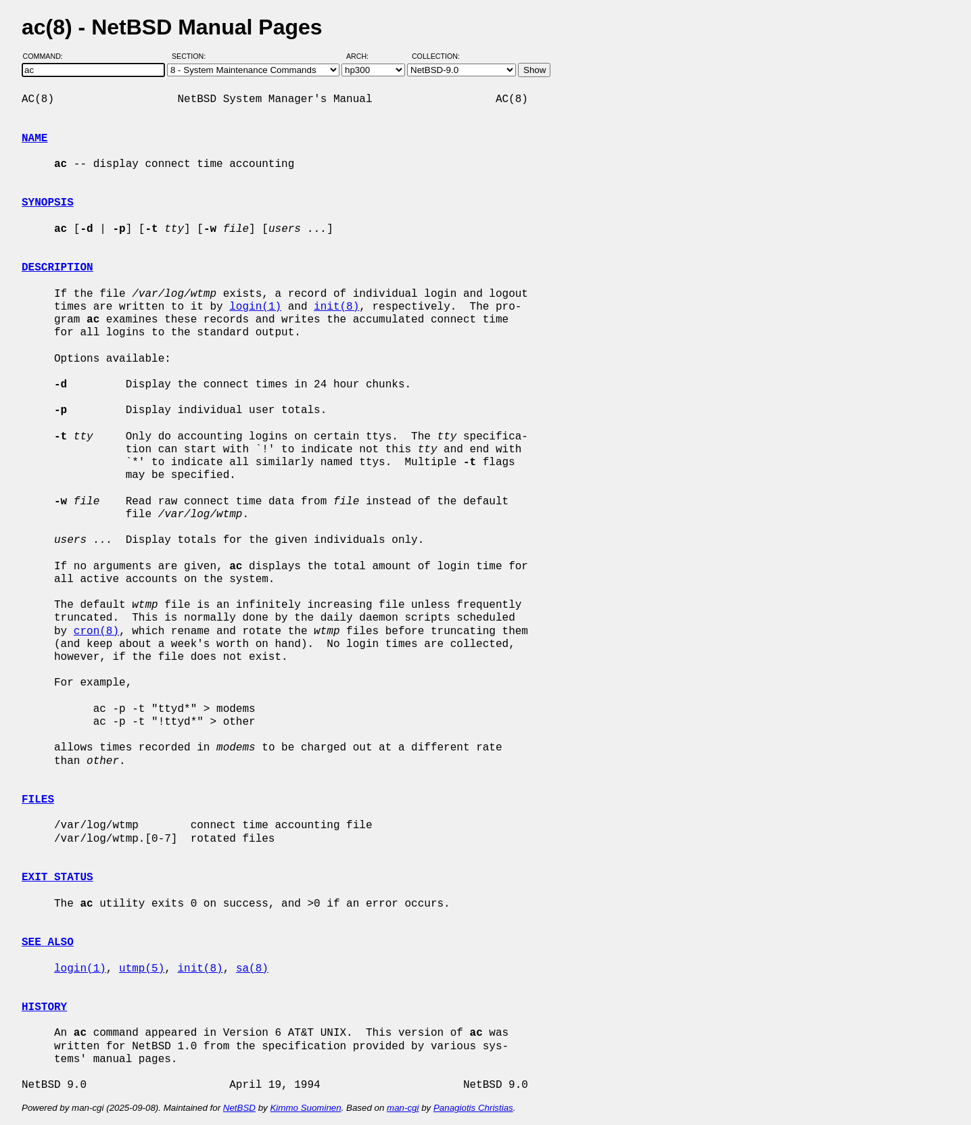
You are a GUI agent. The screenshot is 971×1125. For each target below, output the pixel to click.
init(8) (336, 307)
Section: (192, 56)
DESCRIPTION (57, 267)
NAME (34, 138)
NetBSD (239, 1108)
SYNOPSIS (48, 202)
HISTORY (44, 1007)
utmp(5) (141, 968)
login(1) (255, 307)
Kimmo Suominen (305, 1108)
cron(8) (96, 631)
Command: (47, 56)
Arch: (363, 56)
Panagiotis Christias (473, 1108)
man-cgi (403, 1108)
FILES (38, 799)
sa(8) (252, 968)
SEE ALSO (48, 942)
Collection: (436, 56)
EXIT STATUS (57, 877)
